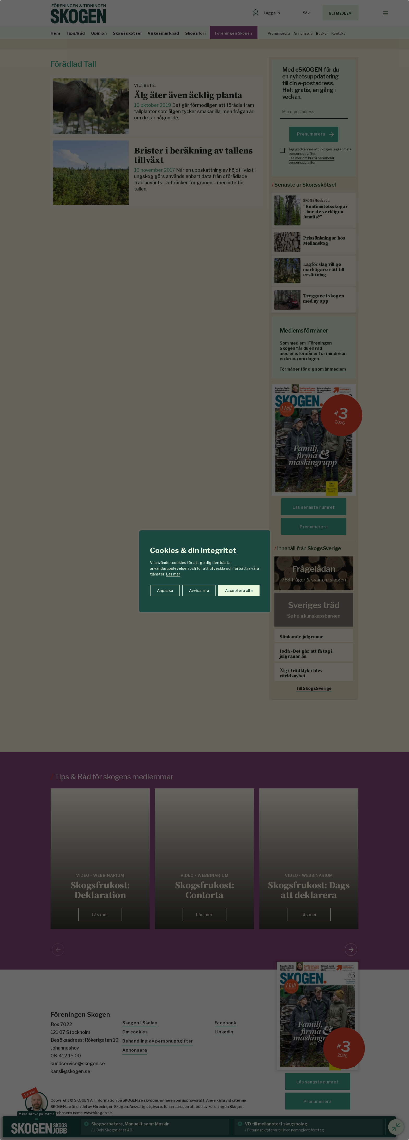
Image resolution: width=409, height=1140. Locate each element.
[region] (204, 570)
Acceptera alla (238, 590)
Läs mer (173, 574)
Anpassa (165, 590)
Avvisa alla (199, 590)
